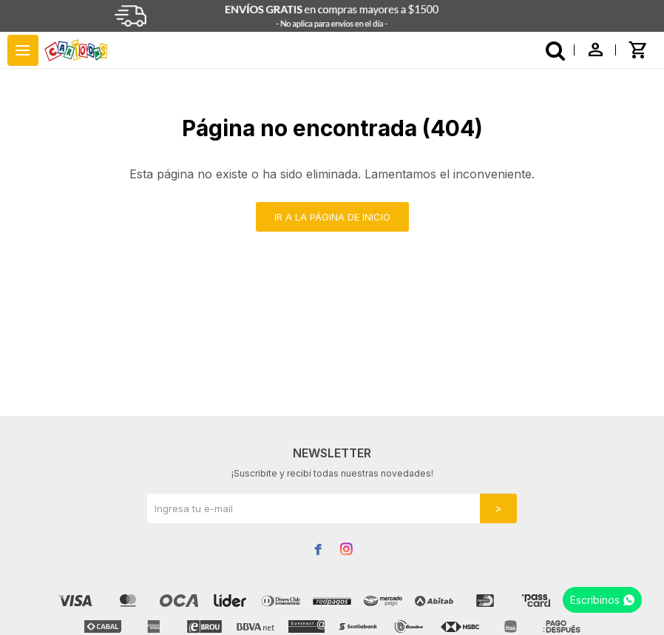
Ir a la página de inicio (332, 217)
